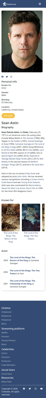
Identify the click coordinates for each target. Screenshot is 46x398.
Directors (5, 357)
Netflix (34, 161)
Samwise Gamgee (23, 144)
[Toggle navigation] (40, 4)
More (3, 323)
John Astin (22, 176)
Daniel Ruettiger (35, 141)
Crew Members (8, 365)
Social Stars (6, 373)
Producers (6, 361)
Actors (4, 353)
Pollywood (6, 319)
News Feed (6, 381)
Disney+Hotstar (8, 340)
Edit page (8, 115)
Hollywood (6, 312)
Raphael (33, 155)
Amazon (5, 336)
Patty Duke (30, 173)
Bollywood (6, 316)
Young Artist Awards (30, 182)
